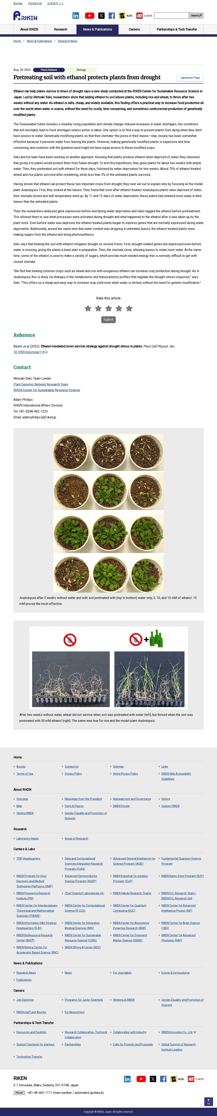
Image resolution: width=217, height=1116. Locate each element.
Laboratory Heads (27, 838)
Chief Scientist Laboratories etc (84, 893)
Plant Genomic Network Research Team (40, 384)
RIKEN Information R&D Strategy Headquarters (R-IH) (36, 925)
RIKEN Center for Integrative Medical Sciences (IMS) (82, 925)
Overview (22, 798)
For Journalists (122, 972)
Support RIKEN (171, 806)
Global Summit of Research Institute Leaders (179, 1047)
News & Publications (39, 41)
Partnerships (73, 1044)
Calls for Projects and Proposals (133, 1044)
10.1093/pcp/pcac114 (30, 352)
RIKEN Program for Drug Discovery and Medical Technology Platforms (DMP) (34, 881)
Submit (108, 319)
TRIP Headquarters (28, 858)
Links (165, 766)
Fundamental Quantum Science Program (181, 861)
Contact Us (35, 3)
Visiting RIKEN (24, 813)
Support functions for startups (35, 1044)
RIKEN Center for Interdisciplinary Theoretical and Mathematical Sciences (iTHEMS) (36, 910)
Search (195, 15)
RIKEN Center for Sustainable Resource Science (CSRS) (83, 938)
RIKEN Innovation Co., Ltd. (179, 1032)
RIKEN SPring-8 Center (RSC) (83, 947)
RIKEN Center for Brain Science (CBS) (181, 925)
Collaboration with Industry (129, 1032)
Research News (67, 41)
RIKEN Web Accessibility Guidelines (176, 776)
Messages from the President (83, 798)
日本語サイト (55, 3)
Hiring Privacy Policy (125, 773)
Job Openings (25, 999)
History (166, 798)
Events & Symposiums (175, 972)
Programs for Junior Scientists (84, 999)
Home (17, 41)
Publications (24, 979)
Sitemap (118, 766)
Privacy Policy (73, 773)
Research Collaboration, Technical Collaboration (86, 1035)
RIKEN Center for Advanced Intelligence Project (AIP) (179, 908)
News (68, 972)
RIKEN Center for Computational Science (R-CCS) (85, 908)
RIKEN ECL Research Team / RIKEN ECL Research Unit (179, 896)
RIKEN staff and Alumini (31, 1012)
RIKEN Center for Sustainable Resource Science (46, 390)
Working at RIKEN (123, 999)
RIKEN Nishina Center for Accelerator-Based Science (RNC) (37, 950)
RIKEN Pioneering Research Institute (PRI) (33, 896)
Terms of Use (24, 773)
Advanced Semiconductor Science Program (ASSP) (81, 878)
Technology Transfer (29, 1056)
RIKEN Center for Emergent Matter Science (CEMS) (130, 938)
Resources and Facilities (31, 1032)
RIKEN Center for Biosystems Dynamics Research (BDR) (131, 925)
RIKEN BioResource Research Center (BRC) (34, 938)
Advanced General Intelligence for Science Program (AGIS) (134, 861)
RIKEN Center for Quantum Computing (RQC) (129, 908)
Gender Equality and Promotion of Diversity (86, 816)
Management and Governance (132, 798)
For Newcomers (74, 1012)
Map (19, 806)
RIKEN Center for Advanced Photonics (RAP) (179, 938)
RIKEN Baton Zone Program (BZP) (183, 876)
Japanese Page (190, 77)
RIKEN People (121, 806)
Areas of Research (76, 838)
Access (18, 3)
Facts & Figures (74, 806)
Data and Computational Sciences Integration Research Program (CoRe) (84, 863)
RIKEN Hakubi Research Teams (132, 893)
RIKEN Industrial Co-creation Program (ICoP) (130, 878)
